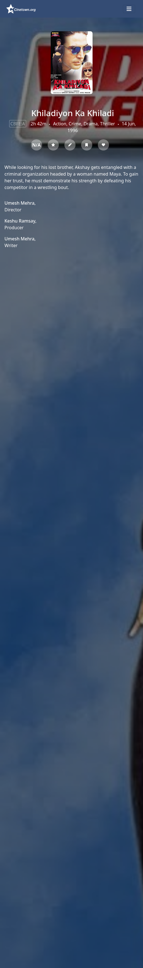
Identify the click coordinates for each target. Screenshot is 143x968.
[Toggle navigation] (129, 9)
